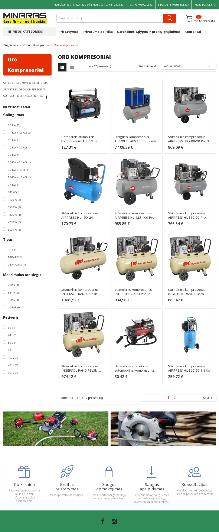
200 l (13, 365)
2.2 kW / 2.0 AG (19, 162)
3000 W (14, 229)
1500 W (14, 207)
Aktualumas (188, 66)
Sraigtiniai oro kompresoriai (24, 89)
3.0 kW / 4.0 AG (19, 177)
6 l (11, 328)
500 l (13, 372)
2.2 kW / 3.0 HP (19, 170)
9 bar (13, 300)
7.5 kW (14, 185)
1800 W (14, 215)
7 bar (13, 285)
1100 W (14, 200)
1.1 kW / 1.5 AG (19, 132)
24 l (12, 335)
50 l (12, 342)
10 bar (14, 307)
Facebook (103, 521)
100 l (13, 357)
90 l (12, 350)
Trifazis (15, 257)
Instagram (114, 521)
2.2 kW (14, 155)
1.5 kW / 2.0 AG (19, 147)
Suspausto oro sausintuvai (23, 96)
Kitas (208, 398)
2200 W (14, 222)
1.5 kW (14, 140)
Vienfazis (17, 265)
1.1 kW (14, 125)
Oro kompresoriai (25, 65)
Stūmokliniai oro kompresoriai (25, 83)
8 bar (13, 292)
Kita (12, 250)
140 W (13, 192)
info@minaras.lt (179, 4)
